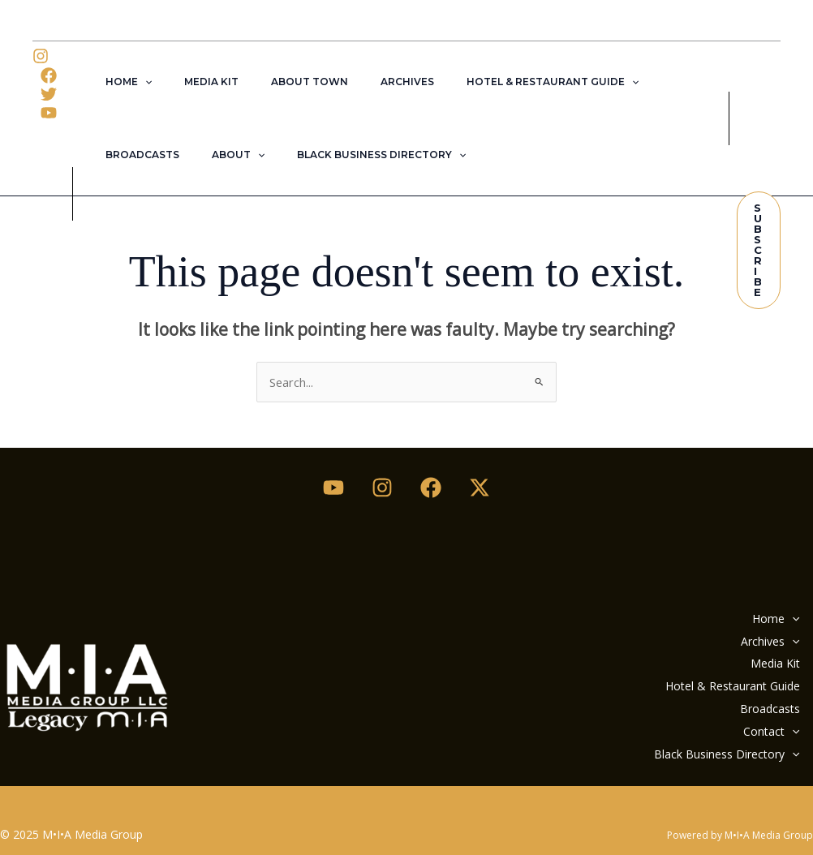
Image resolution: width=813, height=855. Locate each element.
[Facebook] (49, 75)
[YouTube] (49, 113)
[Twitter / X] (479, 485)
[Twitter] (49, 94)
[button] (759, 250)
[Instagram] (40, 56)
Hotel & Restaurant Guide (494, 81)
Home (122, 81)
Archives (362, 81)
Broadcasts (636, 81)
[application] (138, 81)
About (125, 154)
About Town (277, 81)
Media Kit (192, 81)
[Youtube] (333, 485)
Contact (766, 709)
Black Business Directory (255, 154)
